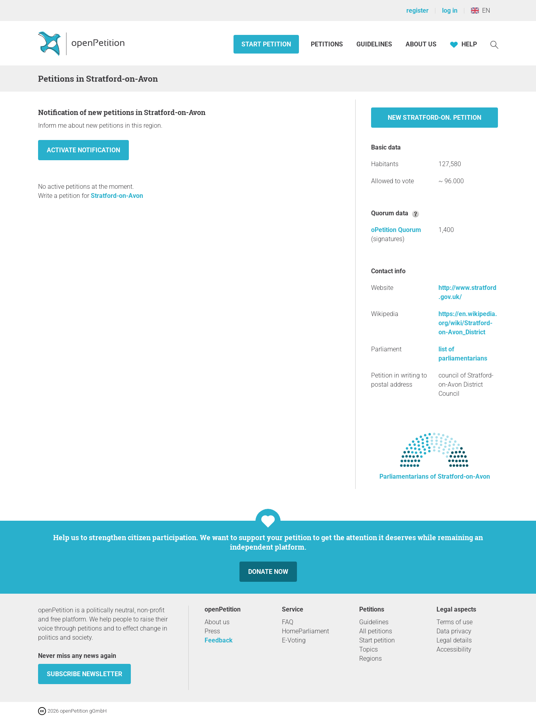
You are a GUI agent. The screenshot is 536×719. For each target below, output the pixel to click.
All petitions (375, 631)
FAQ (287, 622)
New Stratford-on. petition (434, 117)
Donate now (268, 571)
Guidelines (374, 44)
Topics (368, 649)
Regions (370, 658)
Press (212, 631)
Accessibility (453, 649)
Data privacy (453, 631)
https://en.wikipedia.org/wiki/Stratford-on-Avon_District (467, 323)
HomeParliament (305, 631)
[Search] (494, 44)
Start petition (266, 44)
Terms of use (454, 622)
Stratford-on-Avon (117, 195)
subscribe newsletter (84, 674)
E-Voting (294, 640)
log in (450, 10)
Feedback (219, 640)
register (417, 10)
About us (421, 44)
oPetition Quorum (396, 230)
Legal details (454, 640)
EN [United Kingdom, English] (480, 10)
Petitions (328, 44)
